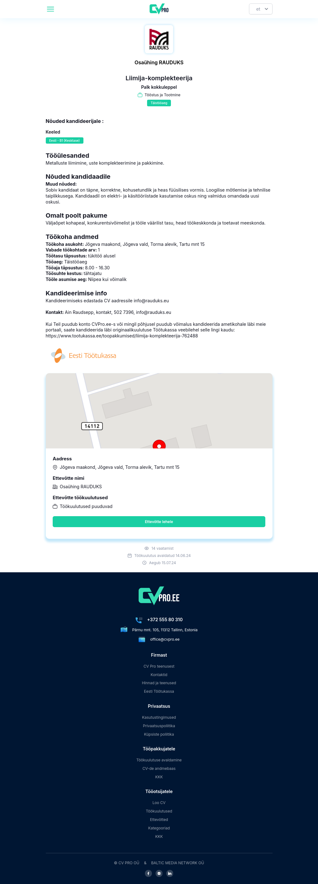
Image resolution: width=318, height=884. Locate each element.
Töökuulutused (159, 811)
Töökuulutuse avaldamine (159, 760)
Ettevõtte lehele (159, 521)
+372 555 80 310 (165, 619)
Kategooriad (159, 828)
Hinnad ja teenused (159, 682)
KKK (159, 777)
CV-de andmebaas (159, 768)
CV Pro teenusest (159, 666)
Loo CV (159, 802)
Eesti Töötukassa (159, 691)
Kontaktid (159, 674)
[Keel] (261, 8)
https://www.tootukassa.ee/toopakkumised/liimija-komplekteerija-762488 (122, 335)
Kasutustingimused (159, 717)
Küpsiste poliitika (159, 734)
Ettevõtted (159, 819)
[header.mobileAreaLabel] (50, 9)
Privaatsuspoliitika (159, 725)
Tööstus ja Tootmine (162, 95)
